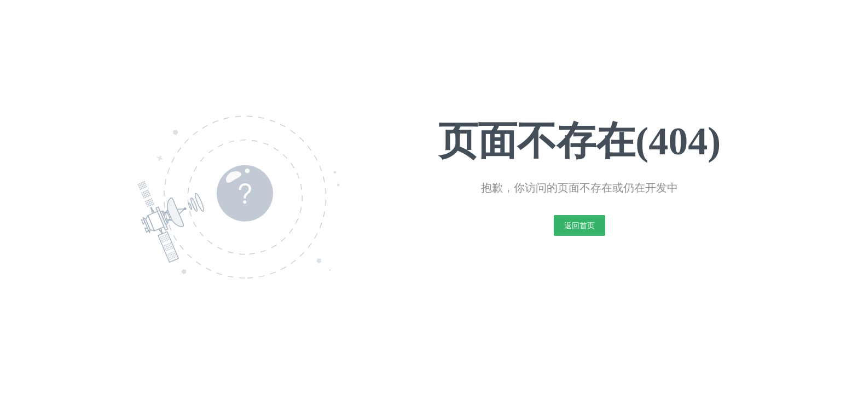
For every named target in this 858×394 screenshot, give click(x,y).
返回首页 (579, 225)
